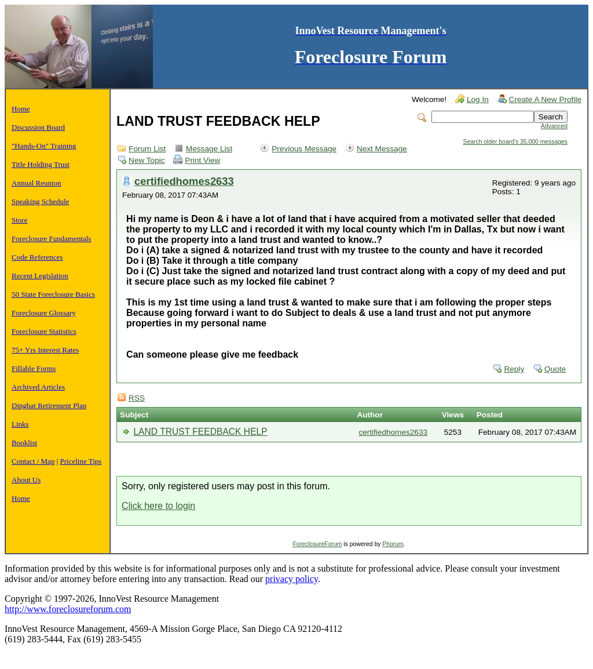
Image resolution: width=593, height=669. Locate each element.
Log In (478, 99)
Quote (555, 369)
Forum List (147, 148)
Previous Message (304, 148)
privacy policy (291, 579)
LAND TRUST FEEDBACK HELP (200, 432)
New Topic (146, 160)
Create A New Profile (545, 99)
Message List (209, 148)
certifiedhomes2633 (184, 181)
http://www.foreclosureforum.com (68, 609)
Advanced (554, 126)
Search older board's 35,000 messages (515, 142)
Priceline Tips (81, 461)
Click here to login (158, 506)
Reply (514, 369)
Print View (202, 160)
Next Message (382, 148)
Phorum (392, 544)
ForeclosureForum (317, 544)
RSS (137, 398)
